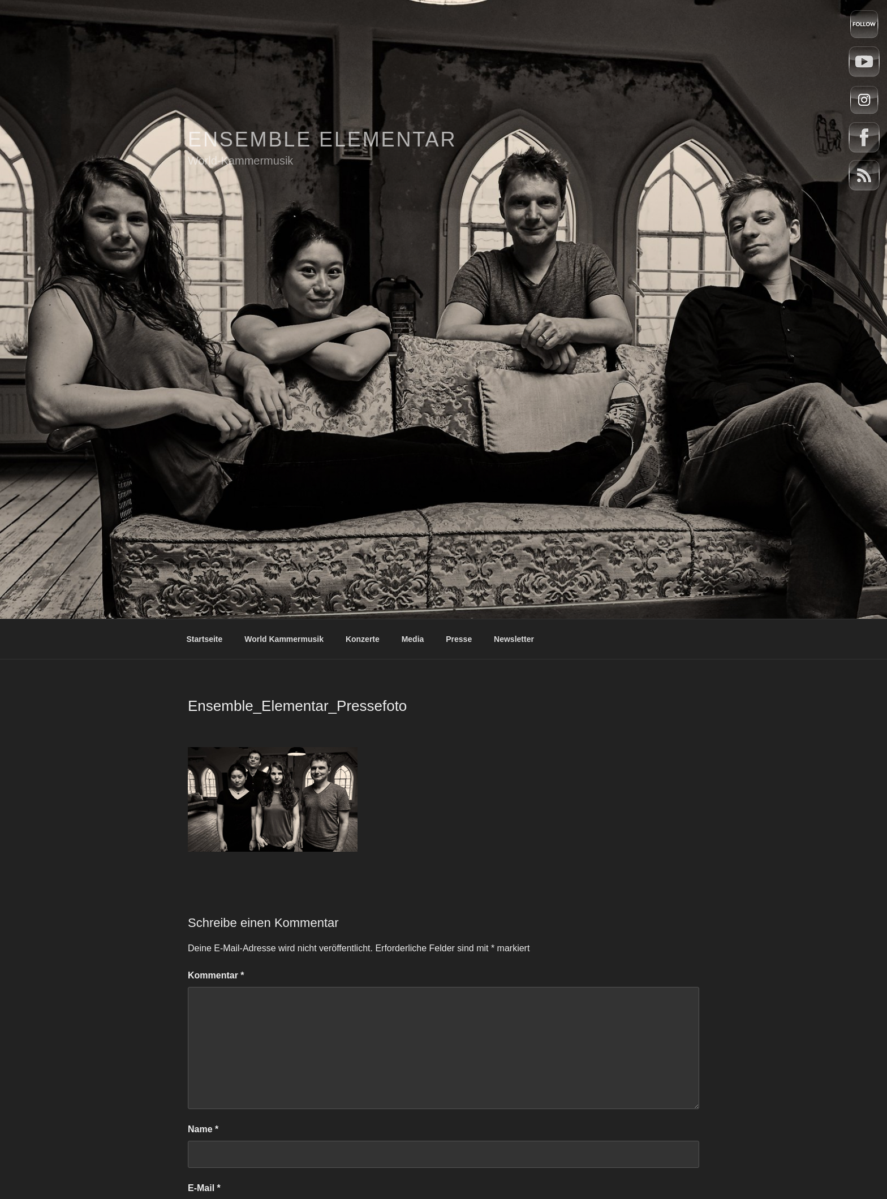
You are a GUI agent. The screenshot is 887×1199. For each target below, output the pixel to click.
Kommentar (216, 975)
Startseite (205, 639)
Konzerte (363, 639)
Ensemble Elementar (322, 139)
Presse (459, 639)
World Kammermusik (284, 639)
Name (203, 1129)
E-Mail (204, 1188)
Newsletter (514, 639)
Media (413, 639)
